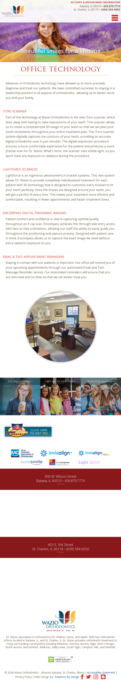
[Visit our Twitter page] (88, 676)
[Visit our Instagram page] (96, 676)
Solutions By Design (67, 677)
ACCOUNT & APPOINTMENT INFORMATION (95, 2)
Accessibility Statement (101, 672)
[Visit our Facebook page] (82, 676)
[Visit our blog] (103, 676)
